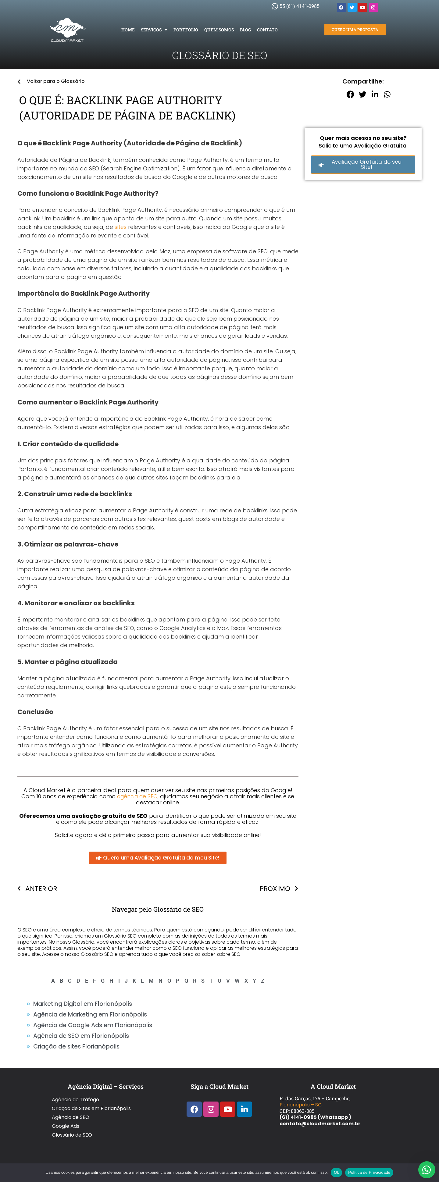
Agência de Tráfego (75, 1094)
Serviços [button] (154, 30)
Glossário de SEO (72, 1120)
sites (121, 227)
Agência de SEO (70, 1107)
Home (128, 30)
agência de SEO (137, 796)
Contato (267, 30)
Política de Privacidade (369, 1172)
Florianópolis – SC (301, 1101)
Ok (336, 1172)
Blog (245, 30)
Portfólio (185, 30)
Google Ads (65, 1114)
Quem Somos (219, 30)
